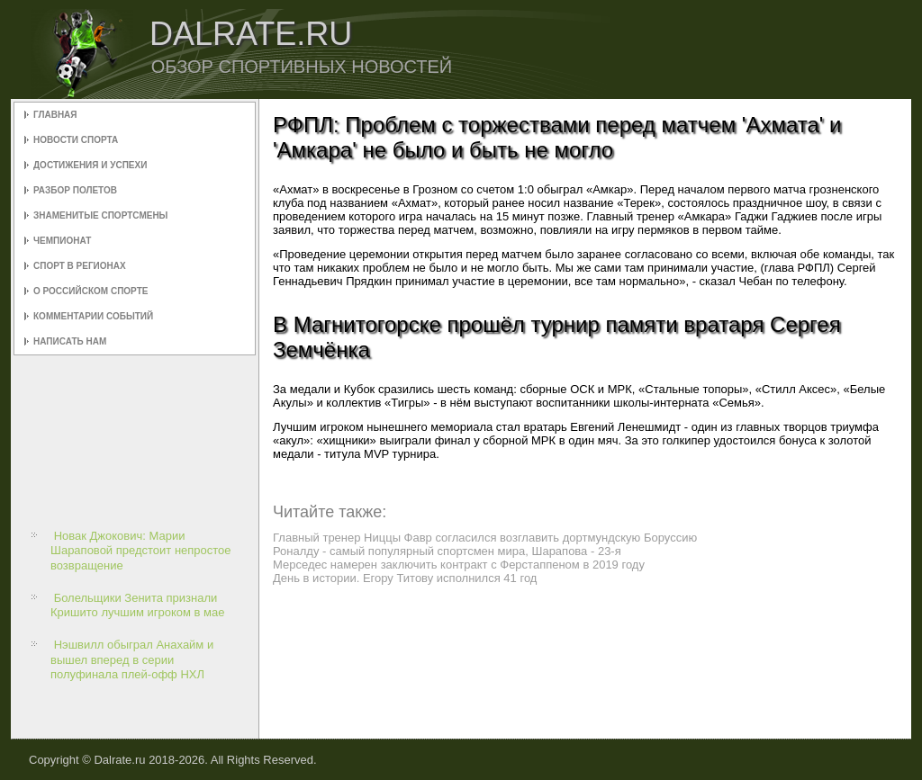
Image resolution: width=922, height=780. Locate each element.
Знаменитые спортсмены (100, 215)
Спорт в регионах (79, 266)
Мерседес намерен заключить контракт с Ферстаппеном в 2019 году (459, 564)
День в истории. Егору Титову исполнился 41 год (405, 578)
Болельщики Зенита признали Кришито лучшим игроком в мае (137, 605)
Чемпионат (62, 241)
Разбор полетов (75, 190)
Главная (55, 115)
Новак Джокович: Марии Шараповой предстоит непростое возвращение (140, 550)
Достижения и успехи (90, 165)
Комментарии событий (93, 316)
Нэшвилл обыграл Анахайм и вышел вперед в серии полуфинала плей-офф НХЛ (131, 659)
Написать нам (69, 341)
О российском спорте (90, 291)
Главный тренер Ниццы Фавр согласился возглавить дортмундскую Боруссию (485, 537)
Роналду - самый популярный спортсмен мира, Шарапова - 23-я (447, 551)
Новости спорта (75, 140)
